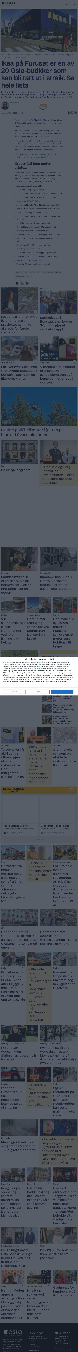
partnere (39, 668)
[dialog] (39, 676)
